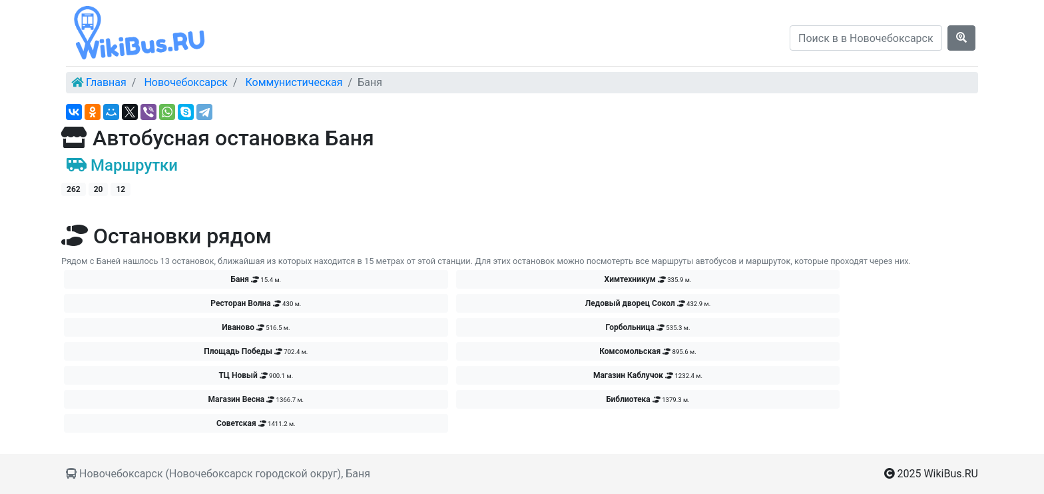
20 (98, 189)
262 (74, 189)
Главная (106, 82)
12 (120, 189)
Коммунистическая (294, 82)
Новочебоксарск (186, 82)
